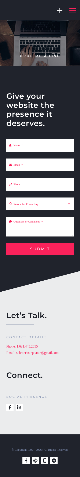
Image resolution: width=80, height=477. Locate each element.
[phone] (44, 460)
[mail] (35, 460)
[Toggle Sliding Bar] (57, 10)
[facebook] (10, 407)
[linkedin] (19, 407)
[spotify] (54, 460)
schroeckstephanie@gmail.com (37, 353)
